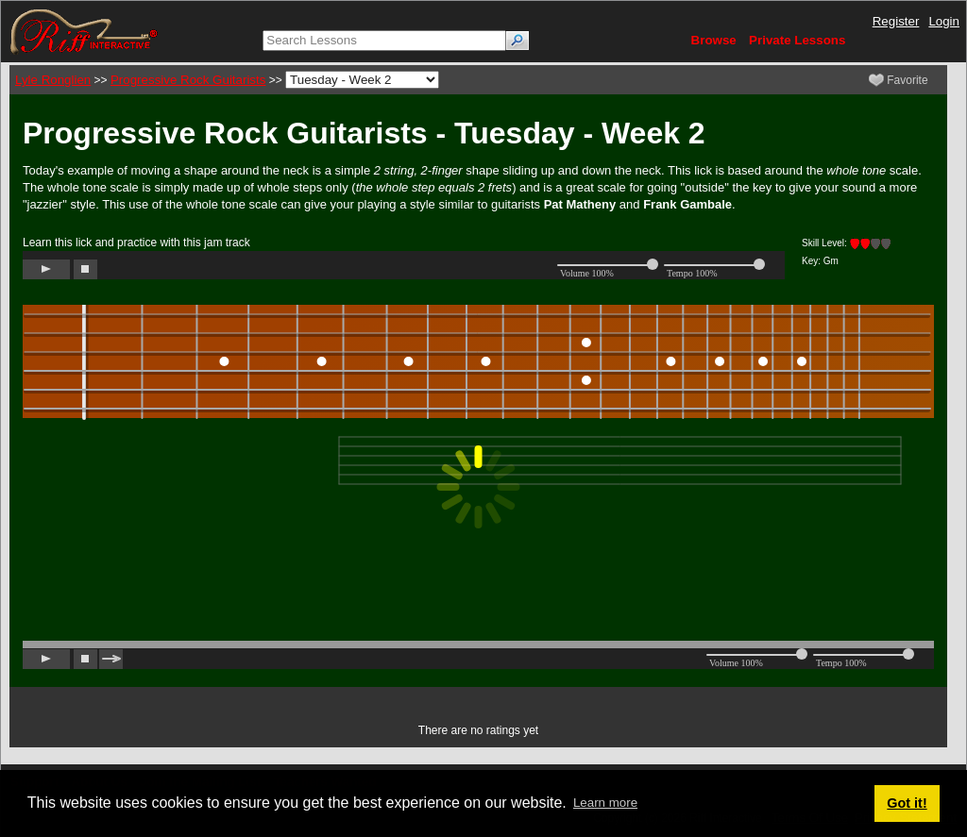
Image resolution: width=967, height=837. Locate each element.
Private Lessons (797, 40)
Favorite (898, 80)
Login (943, 21)
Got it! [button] (906, 803)
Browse (714, 40)
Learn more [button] (605, 802)
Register (896, 21)
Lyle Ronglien (53, 80)
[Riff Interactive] (84, 31)
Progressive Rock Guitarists (187, 80)
